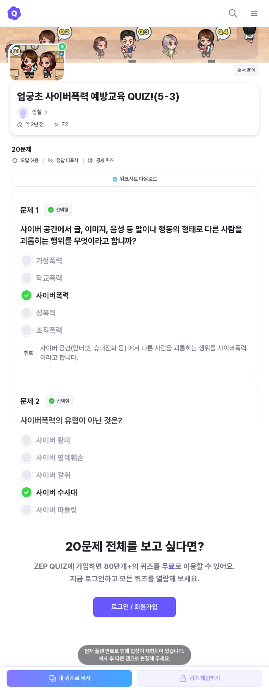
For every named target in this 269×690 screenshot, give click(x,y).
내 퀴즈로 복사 (69, 678)
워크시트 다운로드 (134, 179)
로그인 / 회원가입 (134, 607)
